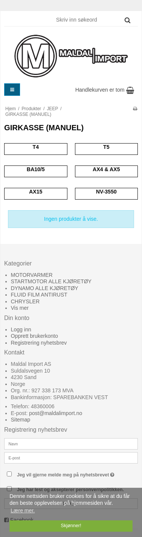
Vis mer (20, 308)
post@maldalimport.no (55, 413)
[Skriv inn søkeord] (92, 20)
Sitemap (20, 420)
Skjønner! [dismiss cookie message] (71, 525)
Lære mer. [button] (23, 510)
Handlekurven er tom (104, 90)
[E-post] (71, 457)
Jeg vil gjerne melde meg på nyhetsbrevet (66, 473)
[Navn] (71, 443)
